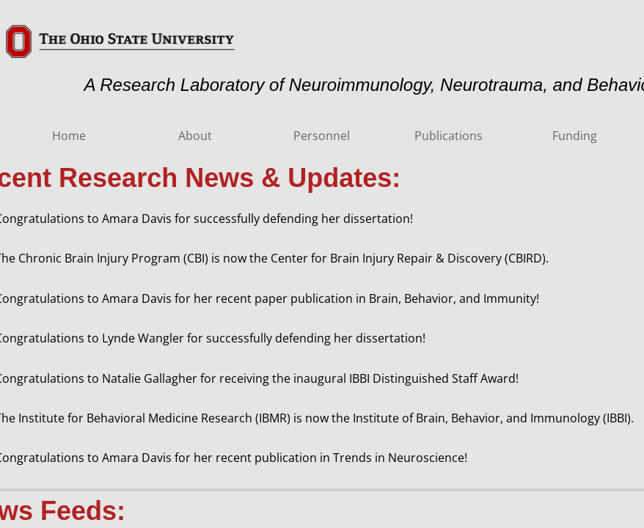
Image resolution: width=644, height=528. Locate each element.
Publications (448, 136)
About (195, 136)
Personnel (321, 136)
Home (69, 136)
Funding (574, 136)
